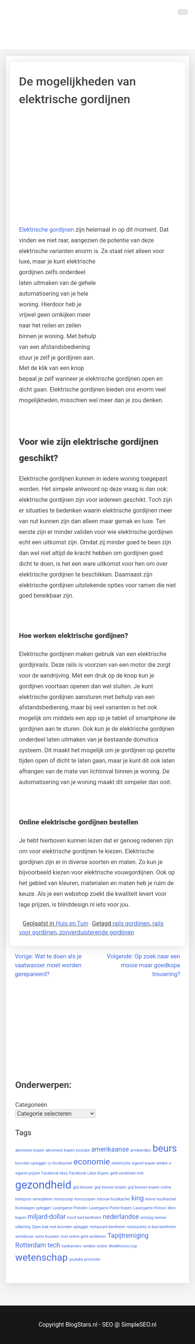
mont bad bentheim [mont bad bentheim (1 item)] (84, 1217)
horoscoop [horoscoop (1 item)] (63, 1199)
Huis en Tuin (72, 923)
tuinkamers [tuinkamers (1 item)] (71, 1246)
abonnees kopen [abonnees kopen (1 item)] (29, 1150)
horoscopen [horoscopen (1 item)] (85, 1199)
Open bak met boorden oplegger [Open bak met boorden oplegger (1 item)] (60, 1226)
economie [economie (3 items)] (92, 1161)
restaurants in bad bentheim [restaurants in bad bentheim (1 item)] (151, 1226)
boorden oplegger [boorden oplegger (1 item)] (30, 1163)
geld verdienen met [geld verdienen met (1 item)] (127, 1173)
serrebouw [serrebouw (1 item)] (24, 1236)
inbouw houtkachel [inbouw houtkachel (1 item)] (113, 1199)
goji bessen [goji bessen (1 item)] (83, 1187)
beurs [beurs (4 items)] (165, 1148)
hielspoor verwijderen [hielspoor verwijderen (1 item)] (34, 1199)
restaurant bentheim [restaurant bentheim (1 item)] (108, 1226)
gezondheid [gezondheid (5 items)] (43, 1185)
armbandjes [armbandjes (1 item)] (140, 1150)
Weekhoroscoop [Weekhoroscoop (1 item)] (123, 1246)
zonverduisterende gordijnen (96, 932)
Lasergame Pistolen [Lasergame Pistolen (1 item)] (69, 1208)
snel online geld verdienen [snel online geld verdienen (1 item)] (83, 1236)
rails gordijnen (131, 923)
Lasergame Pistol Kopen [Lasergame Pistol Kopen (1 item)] (110, 1208)
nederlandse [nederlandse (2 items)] (121, 1216)
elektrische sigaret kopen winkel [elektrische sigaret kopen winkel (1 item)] (139, 1163)
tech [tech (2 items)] (54, 1245)
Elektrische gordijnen (46, 229)
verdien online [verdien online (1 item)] (95, 1246)
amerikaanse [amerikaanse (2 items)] (110, 1149)
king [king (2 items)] (137, 1198)
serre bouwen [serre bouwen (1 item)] (47, 1236)
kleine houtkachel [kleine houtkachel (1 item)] (160, 1199)
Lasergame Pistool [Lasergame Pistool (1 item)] (149, 1208)
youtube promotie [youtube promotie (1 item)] (84, 1259)
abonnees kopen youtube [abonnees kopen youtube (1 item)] (68, 1150)
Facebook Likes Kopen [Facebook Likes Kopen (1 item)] (88, 1173)
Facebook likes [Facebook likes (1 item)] (55, 1173)
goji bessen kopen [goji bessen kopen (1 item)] (110, 1187)
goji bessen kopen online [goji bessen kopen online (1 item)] (149, 1187)
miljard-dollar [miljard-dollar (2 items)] (46, 1216)
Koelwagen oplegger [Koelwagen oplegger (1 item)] (33, 1208)
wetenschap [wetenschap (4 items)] (41, 1257)
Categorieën (31, 1104)
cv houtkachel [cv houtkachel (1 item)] (60, 1163)
